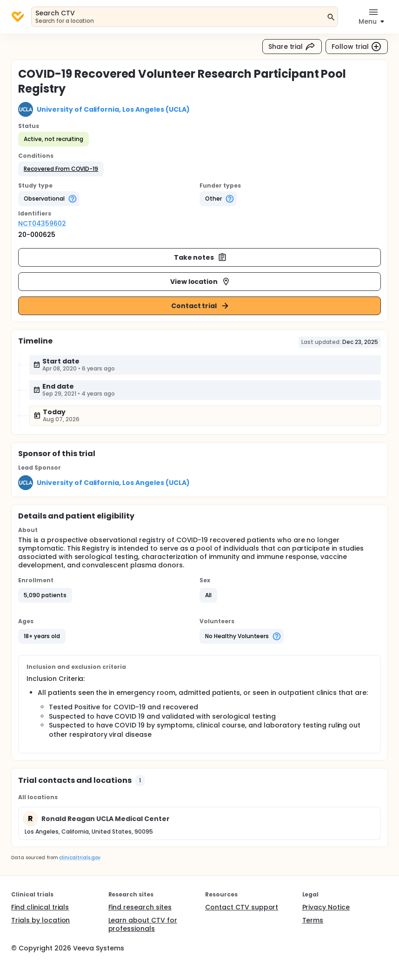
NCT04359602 (42, 223)
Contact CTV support (241, 907)
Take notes (200, 257)
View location (200, 281)
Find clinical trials (40, 907)
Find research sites (140, 907)
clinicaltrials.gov (79, 857)
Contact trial (200, 305)
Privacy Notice (326, 907)
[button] (61, 169)
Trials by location (40, 920)
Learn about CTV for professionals (142, 924)
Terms (313, 920)
